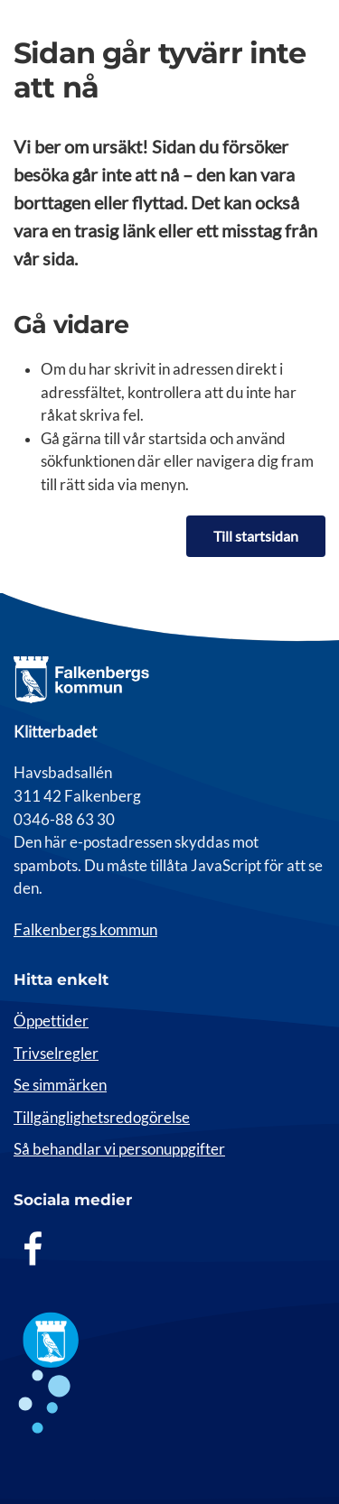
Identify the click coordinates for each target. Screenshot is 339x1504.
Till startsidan (255, 535)
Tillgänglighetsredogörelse (102, 1118)
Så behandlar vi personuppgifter (119, 1149)
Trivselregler (56, 1053)
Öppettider (51, 1021)
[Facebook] (33, 1248)
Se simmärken (60, 1085)
